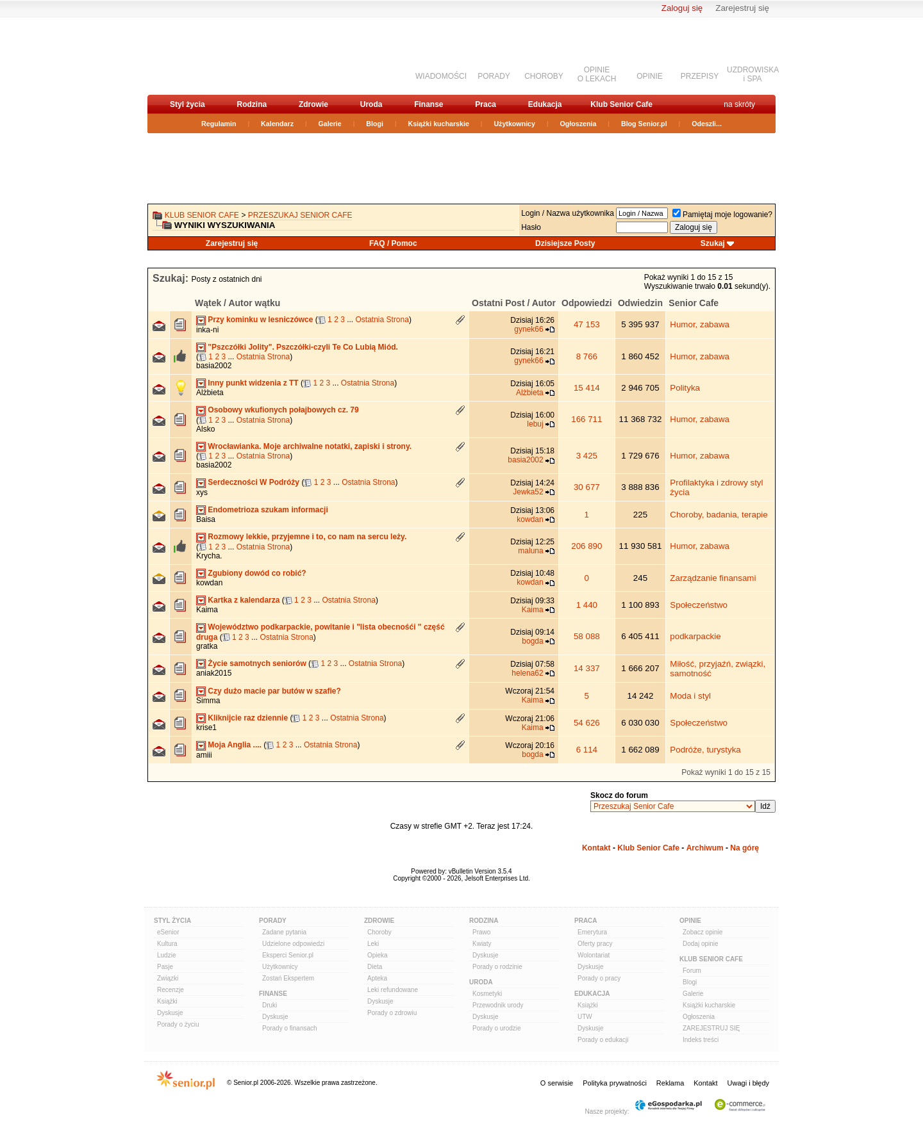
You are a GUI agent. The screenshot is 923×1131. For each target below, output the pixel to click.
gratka (206, 646)
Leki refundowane (392, 989)
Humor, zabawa (699, 324)
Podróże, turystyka (705, 749)
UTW (585, 1016)
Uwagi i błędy (748, 1083)
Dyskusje (170, 1012)
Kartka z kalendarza (243, 600)
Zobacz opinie (702, 932)
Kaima (207, 609)
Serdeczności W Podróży (253, 482)
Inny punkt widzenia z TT (253, 382)
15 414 (587, 388)
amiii (204, 755)
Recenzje (170, 989)
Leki (373, 943)
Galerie (330, 123)
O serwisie (556, 1083)
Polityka (685, 388)
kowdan (530, 519)
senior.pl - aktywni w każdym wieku (215, 55)
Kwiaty (481, 943)
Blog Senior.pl (644, 123)
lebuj (535, 423)
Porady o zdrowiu (392, 1012)
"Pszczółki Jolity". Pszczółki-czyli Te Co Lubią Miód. (303, 347)
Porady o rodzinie (497, 966)
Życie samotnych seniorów (257, 663)
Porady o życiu (178, 1024)
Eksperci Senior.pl (287, 955)
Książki (167, 1001)
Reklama (670, 1083)
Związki (167, 978)
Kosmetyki (487, 993)
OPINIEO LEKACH (597, 74)
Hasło (531, 227)
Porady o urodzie (496, 1028)
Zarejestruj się (742, 8)
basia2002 (213, 365)
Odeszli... (707, 123)
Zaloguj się (682, 8)
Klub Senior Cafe (621, 104)
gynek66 (528, 329)
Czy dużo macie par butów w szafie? (274, 691)
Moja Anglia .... (235, 744)
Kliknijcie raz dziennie (248, 717)
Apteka (377, 978)
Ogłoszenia (578, 123)
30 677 (587, 487)
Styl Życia (172, 920)
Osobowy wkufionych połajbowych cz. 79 (283, 409)
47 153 (587, 324)
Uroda (371, 104)
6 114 (586, 749)
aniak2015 (213, 673)
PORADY (494, 76)
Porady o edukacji (603, 1039)
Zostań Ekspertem (288, 978)
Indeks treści (701, 1039)
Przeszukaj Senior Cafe (300, 215)
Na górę (744, 847)
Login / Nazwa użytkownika (567, 213)
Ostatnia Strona (382, 319)
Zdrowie (313, 104)
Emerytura (592, 932)
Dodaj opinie (701, 943)
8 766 (586, 356)
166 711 (586, 419)
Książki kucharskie (438, 123)
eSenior (168, 932)
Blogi (374, 123)
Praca (485, 104)
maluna (530, 550)
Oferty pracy (595, 943)
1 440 (586, 605)
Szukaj (713, 243)
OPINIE (649, 76)
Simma (208, 700)
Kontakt (596, 847)
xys (202, 492)
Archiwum (705, 847)
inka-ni (207, 329)
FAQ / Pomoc (393, 243)
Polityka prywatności (615, 1083)
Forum (692, 970)
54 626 (587, 723)
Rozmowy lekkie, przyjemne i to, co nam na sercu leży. (307, 536)
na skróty (739, 104)
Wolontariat (594, 955)
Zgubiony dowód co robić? (257, 573)
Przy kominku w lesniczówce (260, 319)
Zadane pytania (284, 932)
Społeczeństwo (699, 605)
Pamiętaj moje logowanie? (722, 214)
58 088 (587, 636)
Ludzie (166, 955)
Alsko (205, 429)
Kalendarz (277, 123)
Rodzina (252, 104)
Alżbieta (210, 392)
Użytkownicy (514, 123)
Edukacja (545, 104)
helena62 (527, 673)
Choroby (379, 932)
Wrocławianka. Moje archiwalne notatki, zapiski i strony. (310, 446)
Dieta (374, 966)
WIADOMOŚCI (441, 76)
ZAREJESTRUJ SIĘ (711, 1028)
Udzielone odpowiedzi (293, 943)
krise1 (206, 727)
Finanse (428, 104)
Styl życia (187, 104)
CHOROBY (543, 76)
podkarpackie (695, 636)
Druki (269, 1005)
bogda (532, 641)
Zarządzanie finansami (713, 578)
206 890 (586, 546)
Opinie (690, 920)
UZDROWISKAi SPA (753, 74)
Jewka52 (528, 491)
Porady (273, 920)
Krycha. (209, 555)
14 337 (587, 668)
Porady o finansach (289, 1028)
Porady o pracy (599, 978)
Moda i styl (690, 696)
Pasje (165, 966)
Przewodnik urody (497, 1005)
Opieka (377, 955)
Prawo (481, 932)
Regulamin (218, 123)
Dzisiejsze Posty (565, 243)
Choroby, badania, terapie (718, 514)
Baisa (205, 519)
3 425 (586, 455)
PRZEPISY (700, 76)
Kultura (167, 943)
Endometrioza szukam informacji (268, 509)
